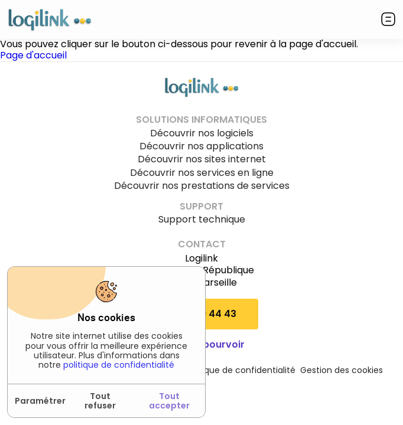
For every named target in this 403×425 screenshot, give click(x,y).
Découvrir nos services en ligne (202, 173)
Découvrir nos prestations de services (202, 186)
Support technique (201, 219)
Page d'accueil (33, 55)
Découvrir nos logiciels (202, 133)
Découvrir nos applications (201, 146)
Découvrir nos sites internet (202, 159)
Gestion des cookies (341, 370)
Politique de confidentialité (240, 370)
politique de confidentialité (118, 365)
